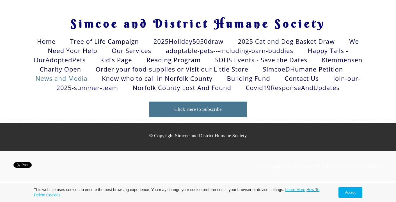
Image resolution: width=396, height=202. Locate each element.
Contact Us (302, 78)
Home (46, 41)
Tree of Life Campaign (104, 41)
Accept (350, 192)
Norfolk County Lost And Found (182, 87)
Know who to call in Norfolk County (157, 78)
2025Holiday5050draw (188, 41)
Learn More (295, 189)
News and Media (61, 78)
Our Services (131, 50)
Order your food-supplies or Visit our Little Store (172, 69)
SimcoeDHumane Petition (303, 69)
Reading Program (174, 60)
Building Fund (248, 78)
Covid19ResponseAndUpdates (293, 87)
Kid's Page (116, 60)
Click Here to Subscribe (198, 109)
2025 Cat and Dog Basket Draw (286, 41)
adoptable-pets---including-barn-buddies (229, 50)
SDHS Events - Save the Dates (261, 60)
